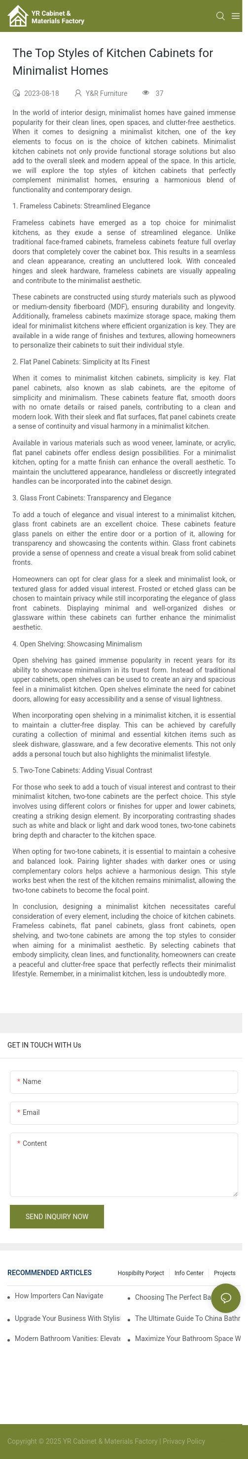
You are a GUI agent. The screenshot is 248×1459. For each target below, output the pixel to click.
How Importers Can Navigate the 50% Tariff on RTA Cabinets (59, 1296)
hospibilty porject (141, 1273)
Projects (225, 1273)
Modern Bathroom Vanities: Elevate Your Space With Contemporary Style (67, 1338)
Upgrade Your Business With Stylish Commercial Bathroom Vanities (67, 1318)
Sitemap (218, 1441)
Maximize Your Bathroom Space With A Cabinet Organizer (188, 1338)
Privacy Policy (184, 1441)
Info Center (189, 1273)
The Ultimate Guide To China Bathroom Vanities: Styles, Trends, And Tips (188, 1318)
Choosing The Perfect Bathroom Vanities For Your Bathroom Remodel (188, 1297)
